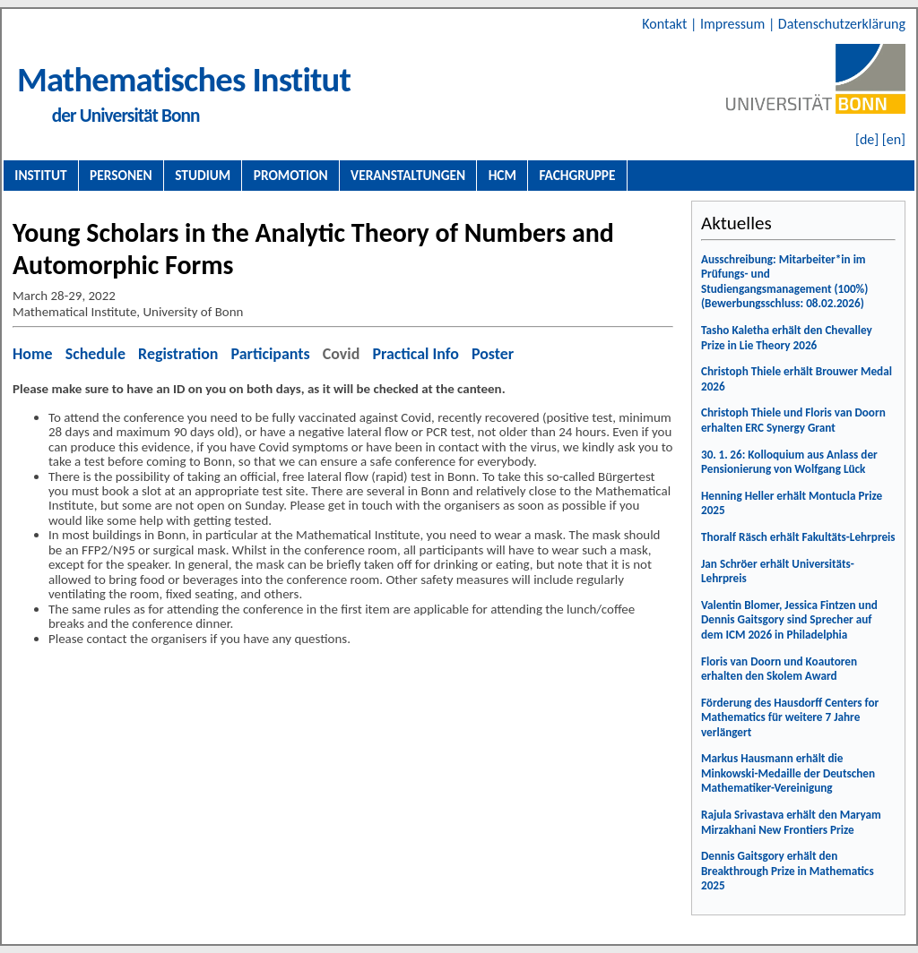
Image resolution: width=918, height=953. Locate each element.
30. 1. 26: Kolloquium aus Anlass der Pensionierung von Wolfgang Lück (789, 462)
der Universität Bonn (126, 115)
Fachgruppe (577, 175)
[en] (893, 139)
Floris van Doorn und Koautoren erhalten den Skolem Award (779, 669)
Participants (270, 354)
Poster (493, 354)
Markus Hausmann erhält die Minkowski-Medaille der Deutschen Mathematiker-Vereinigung (788, 773)
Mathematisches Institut (184, 79)
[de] (867, 139)
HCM (502, 175)
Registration (178, 354)
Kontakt (666, 23)
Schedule (95, 354)
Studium (202, 175)
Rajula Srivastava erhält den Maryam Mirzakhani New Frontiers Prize (791, 822)
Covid (341, 354)
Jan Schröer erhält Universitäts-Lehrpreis (777, 571)
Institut (40, 175)
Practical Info (415, 354)
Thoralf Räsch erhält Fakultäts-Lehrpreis (798, 537)
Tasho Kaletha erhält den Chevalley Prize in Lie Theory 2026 (786, 337)
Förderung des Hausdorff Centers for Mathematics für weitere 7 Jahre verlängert (790, 717)
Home (33, 354)
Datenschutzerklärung (841, 23)
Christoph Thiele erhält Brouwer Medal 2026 (796, 379)
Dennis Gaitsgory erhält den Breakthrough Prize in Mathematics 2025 (787, 870)
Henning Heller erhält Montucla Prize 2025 (791, 503)
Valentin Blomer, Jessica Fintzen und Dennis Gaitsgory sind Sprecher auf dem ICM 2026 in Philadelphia (789, 619)
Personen (121, 175)
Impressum (734, 23)
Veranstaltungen (408, 175)
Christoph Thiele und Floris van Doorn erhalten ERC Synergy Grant (793, 420)
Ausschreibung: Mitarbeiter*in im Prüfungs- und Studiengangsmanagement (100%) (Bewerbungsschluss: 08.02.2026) (784, 282)
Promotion (291, 175)
